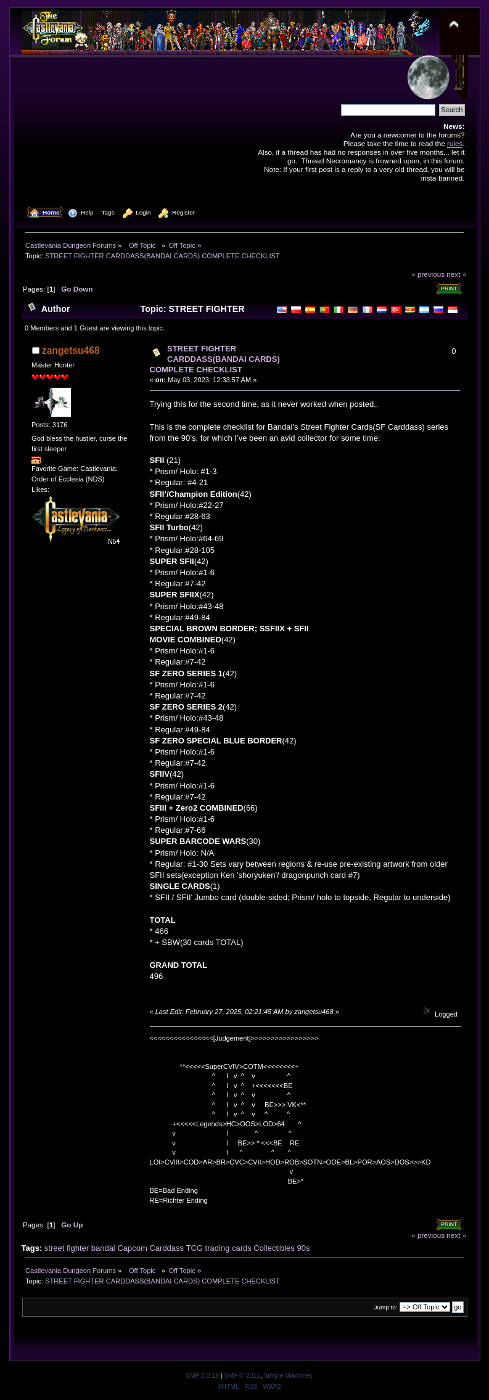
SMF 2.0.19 (202, 1375)
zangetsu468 (71, 350)
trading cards (228, 1248)
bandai (103, 1248)
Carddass (166, 1248)
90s (303, 1248)
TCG (194, 1248)
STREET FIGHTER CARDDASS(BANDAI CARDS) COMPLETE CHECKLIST (215, 359)
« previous (428, 274)
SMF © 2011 (242, 1375)
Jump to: (386, 1307)
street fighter (66, 1248)
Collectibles (273, 1248)
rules (454, 143)
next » (456, 274)
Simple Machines (288, 1375)
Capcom (132, 1248)
